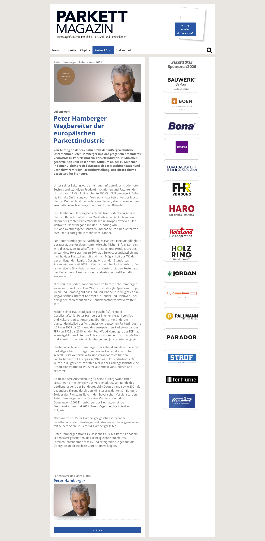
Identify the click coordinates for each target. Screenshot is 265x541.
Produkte (70, 50)
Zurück (97, 530)
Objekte (85, 50)
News (55, 50)
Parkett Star (103, 50)
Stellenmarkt (124, 50)
